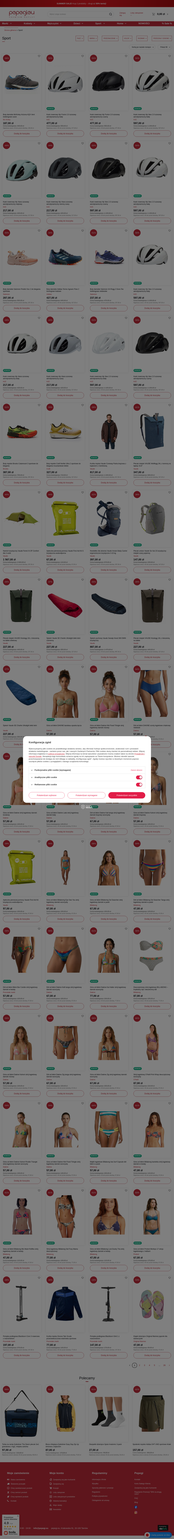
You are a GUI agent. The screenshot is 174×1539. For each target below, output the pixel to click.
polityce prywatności (56, 754)
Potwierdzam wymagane (86, 795)
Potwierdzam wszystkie (127, 795)
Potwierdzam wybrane (47, 795)
